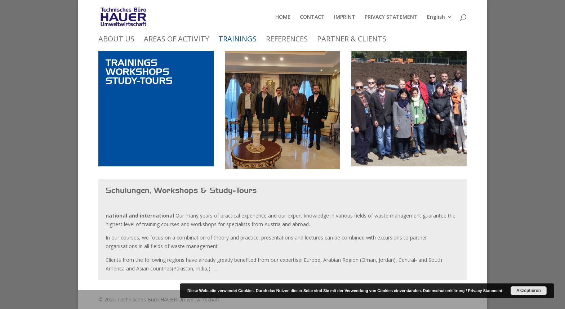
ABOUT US (116, 39)
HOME (282, 17)
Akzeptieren (528, 290)
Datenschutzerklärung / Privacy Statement (462, 290)
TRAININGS (237, 39)
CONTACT (312, 17)
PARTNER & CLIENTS (351, 39)
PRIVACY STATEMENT (391, 17)
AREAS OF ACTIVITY (176, 39)
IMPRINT (344, 17)
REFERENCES (287, 39)
